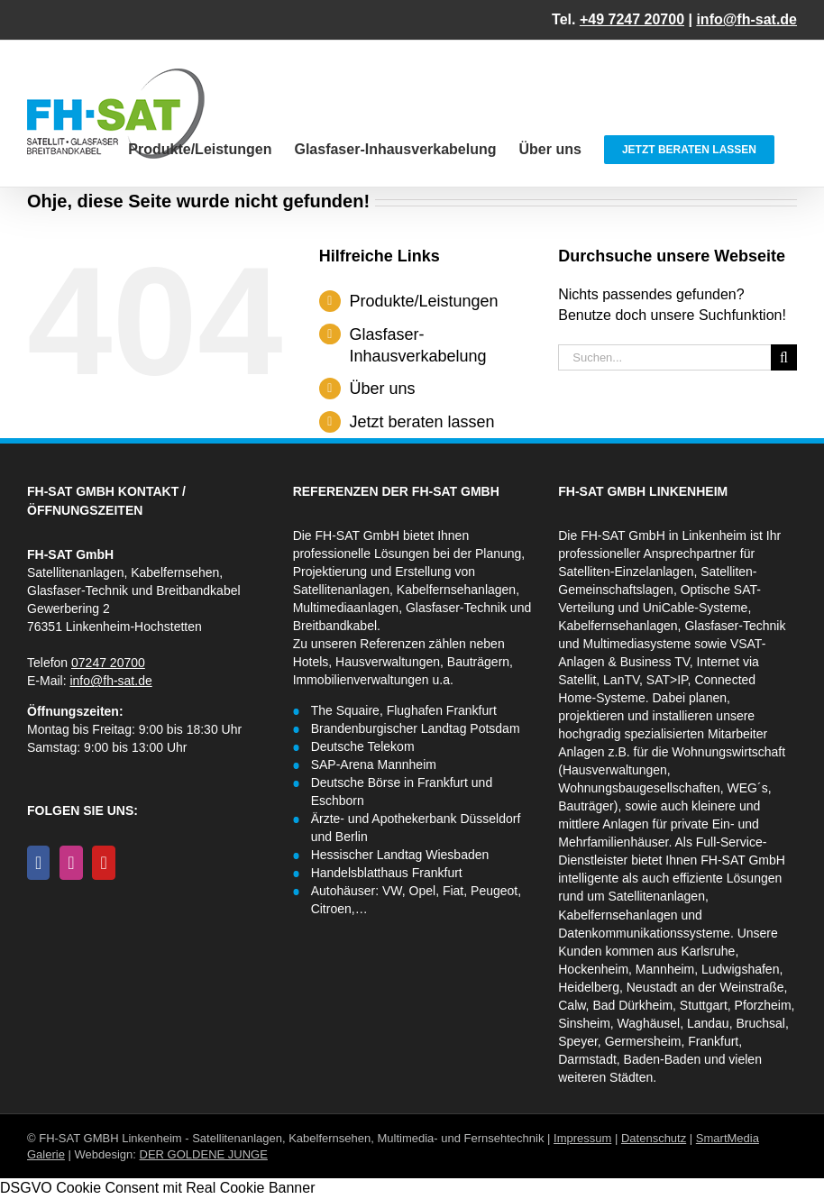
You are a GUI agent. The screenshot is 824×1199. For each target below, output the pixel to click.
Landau (708, 1023)
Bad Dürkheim (632, 1005)
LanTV (621, 680)
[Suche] (784, 357)
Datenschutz (653, 1138)
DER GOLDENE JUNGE (204, 1154)
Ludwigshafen (740, 969)
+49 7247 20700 (632, 19)
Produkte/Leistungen (423, 301)
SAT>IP (667, 680)
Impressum (582, 1138)
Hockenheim (593, 969)
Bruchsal (760, 1023)
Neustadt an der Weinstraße (705, 987)
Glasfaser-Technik (734, 625)
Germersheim (643, 1041)
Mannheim (665, 969)
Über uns (382, 389)
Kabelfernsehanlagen (617, 625)
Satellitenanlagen (657, 896)
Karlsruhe (708, 951)
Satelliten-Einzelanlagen (625, 571)
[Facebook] (38, 863)
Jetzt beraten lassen (421, 422)
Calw (571, 1005)
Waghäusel (649, 1023)
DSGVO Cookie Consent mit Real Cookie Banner (158, 1187)
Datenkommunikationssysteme (644, 933)
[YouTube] (103, 863)
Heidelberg (588, 987)
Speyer (578, 1041)
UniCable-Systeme (695, 607)
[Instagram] (71, 863)
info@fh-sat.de (746, 19)
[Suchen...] (664, 357)
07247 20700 (108, 662)
